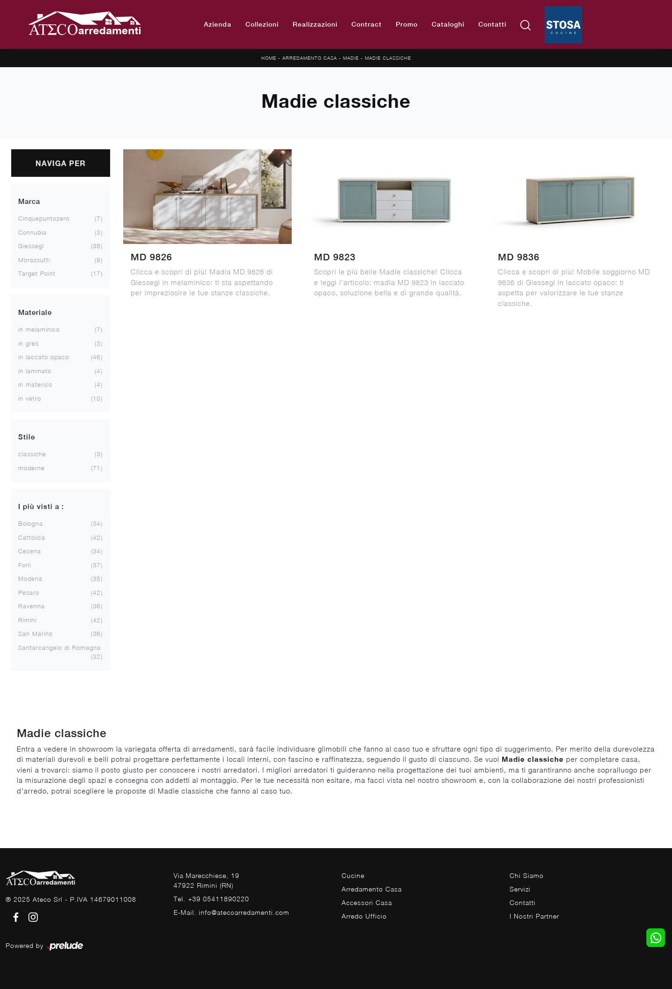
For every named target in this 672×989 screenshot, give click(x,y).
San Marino (35, 633)
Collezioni (262, 24)
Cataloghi (448, 24)
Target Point (37, 273)
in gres (28, 343)
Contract (366, 24)
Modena (30, 578)
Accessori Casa (367, 902)
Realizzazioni (315, 24)
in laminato (34, 371)
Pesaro (28, 592)
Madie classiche (388, 58)
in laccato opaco (43, 357)
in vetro (29, 398)
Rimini (27, 620)
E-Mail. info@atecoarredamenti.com (231, 912)
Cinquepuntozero (44, 218)
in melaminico (39, 329)
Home (268, 58)
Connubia (32, 232)
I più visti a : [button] (41, 506)
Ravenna (31, 606)
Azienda (217, 24)
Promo (407, 24)
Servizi (520, 889)
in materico (35, 384)
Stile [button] (26, 437)
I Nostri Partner (534, 916)
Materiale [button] (35, 312)
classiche (32, 454)
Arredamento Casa (309, 58)
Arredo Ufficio (364, 916)
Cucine (353, 875)
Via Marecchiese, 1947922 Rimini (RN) (206, 880)
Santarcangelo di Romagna (59, 647)
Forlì (24, 565)
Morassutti (34, 260)
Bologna (30, 523)
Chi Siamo (527, 875)
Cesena (29, 551)
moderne (31, 468)
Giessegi (31, 246)
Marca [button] (29, 201)
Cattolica (31, 537)
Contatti (492, 24)
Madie (351, 58)
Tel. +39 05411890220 (211, 899)
